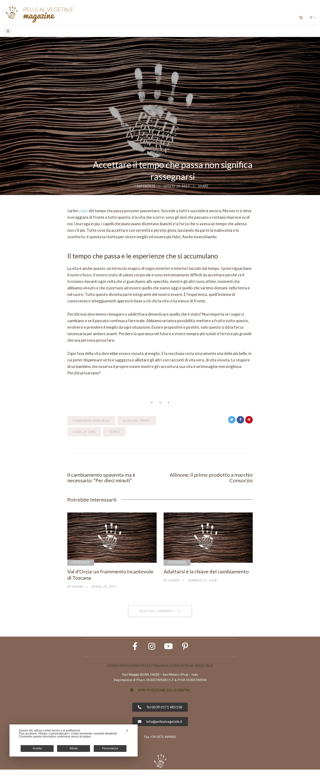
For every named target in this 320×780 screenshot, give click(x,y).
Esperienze (146, 186)
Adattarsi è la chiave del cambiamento (206, 573)
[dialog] (74, 740)
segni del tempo (136, 421)
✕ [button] (127, 730)
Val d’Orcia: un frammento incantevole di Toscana (110, 576)
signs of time (84, 432)
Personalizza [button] (110, 748)
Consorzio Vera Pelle (91, 421)
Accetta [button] (37, 748)
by (75, 588)
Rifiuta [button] (74, 748)
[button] (160, 700)
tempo (114, 432)
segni (83, 210)
